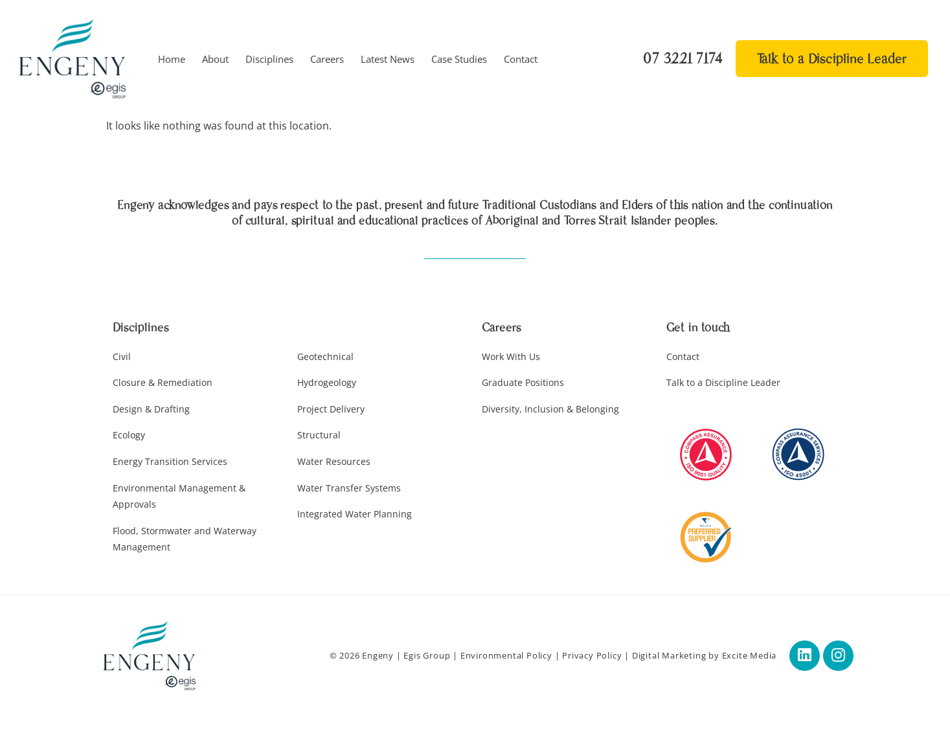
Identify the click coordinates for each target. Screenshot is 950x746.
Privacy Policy (588, 656)
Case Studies (459, 58)
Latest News (387, 58)
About (215, 58)
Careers (327, 58)
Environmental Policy (503, 656)
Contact (520, 58)
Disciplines (269, 58)
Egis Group (423, 656)
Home (171, 58)
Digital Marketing (665, 656)
